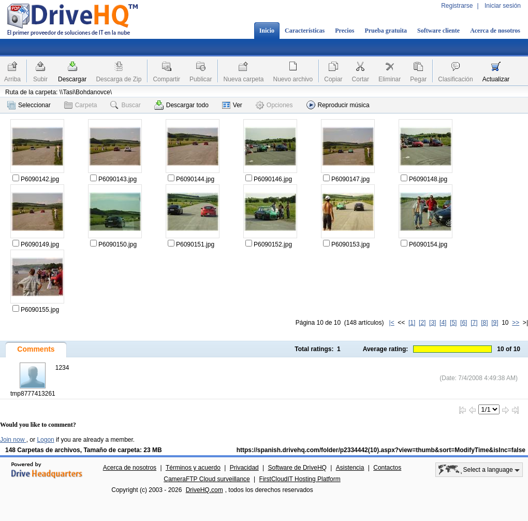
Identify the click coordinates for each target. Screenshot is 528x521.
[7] (474, 322)
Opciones (274, 105)
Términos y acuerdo (193, 467)
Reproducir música (338, 104)
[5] (453, 322)
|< (391, 322)
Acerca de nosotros (495, 30)
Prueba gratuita (385, 30)
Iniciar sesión (503, 5)
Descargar (72, 79)
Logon (45, 439)
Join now (13, 439)
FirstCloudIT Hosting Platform (300, 479)
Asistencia (350, 467)
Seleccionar (29, 105)
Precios (344, 30)
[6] (463, 322)
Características (305, 30)
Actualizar (496, 79)
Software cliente (438, 30)
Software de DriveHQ (297, 467)
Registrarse (457, 5)
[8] (484, 322)
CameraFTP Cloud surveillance (207, 479)
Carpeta (80, 105)
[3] (432, 322)
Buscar (125, 105)
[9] (494, 322)
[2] (422, 322)
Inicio (266, 30)
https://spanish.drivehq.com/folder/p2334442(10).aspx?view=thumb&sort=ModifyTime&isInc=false (381, 450)
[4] (442, 322)
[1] (411, 322)
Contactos (387, 467)
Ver (232, 105)
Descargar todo (181, 105)
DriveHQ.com (204, 490)
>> (515, 322)
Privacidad (244, 467)
